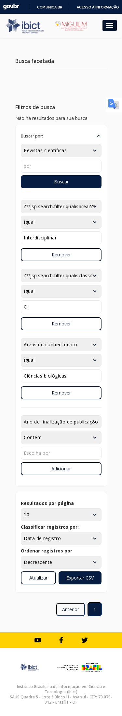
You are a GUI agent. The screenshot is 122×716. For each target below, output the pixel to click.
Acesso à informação (98, 7)
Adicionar (61, 468)
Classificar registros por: (50, 527)
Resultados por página (47, 503)
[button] (61, 136)
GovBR (11, 7)
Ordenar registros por (46, 551)
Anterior (70, 609)
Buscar (61, 182)
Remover (61, 254)
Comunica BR (49, 7)
